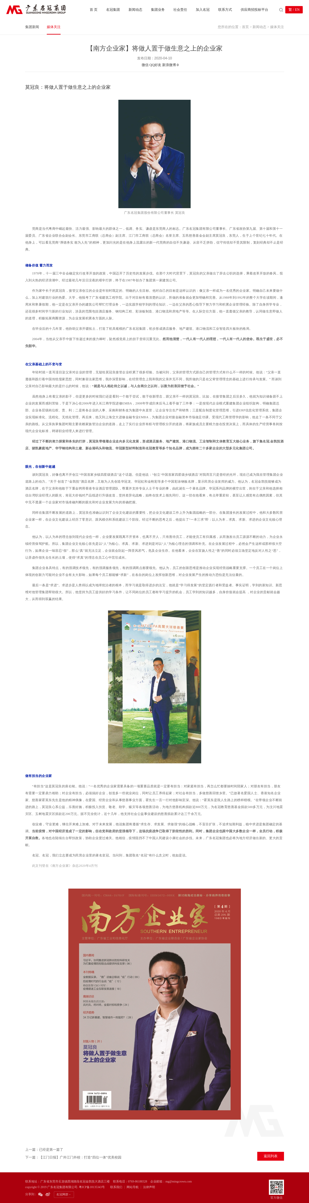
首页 (245, 27)
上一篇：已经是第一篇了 (44, 1149)
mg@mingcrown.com (178, 1181)
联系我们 (116, 1187)
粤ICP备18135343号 (92, 1187)
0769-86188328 (137, 1181)
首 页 (93, 9)
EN (297, 9)
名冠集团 (113, 9)
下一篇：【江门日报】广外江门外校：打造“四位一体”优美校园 (73, 1157)
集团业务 (158, 9)
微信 (145, 65)
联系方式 (225, 9)
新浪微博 (169, 65)
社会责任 (180, 9)
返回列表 (271, 1156)
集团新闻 (32, 27)
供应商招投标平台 (254, 9)
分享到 (135, 65)
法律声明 (149, 1187)
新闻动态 (135, 9)
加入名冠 (203, 9)
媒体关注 (54, 27)
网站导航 (133, 1187)
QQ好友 (155, 65)
